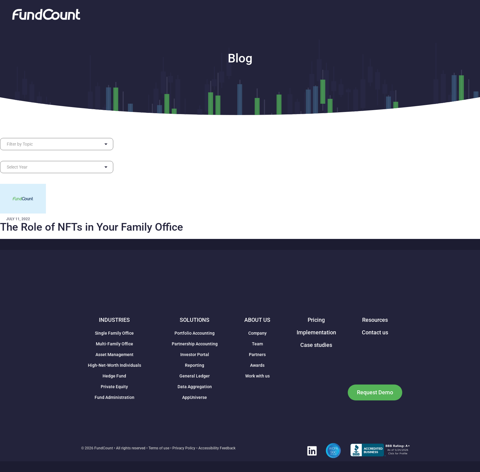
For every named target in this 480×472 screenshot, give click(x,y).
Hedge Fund (114, 376)
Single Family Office (114, 333)
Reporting (194, 365)
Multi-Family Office (114, 343)
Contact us (375, 332)
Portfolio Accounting (194, 333)
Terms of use (158, 448)
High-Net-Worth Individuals (114, 365)
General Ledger (194, 376)
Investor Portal (194, 354)
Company (257, 333)
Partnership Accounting (195, 343)
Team (257, 343)
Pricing (316, 320)
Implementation (316, 332)
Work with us (257, 376)
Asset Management (114, 354)
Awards (257, 365)
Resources (375, 320)
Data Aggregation (195, 386)
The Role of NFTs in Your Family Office (91, 227)
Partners (257, 354)
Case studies (316, 345)
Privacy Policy (183, 448)
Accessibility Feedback (216, 448)
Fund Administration (114, 397)
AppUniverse (194, 397)
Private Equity (114, 386)
